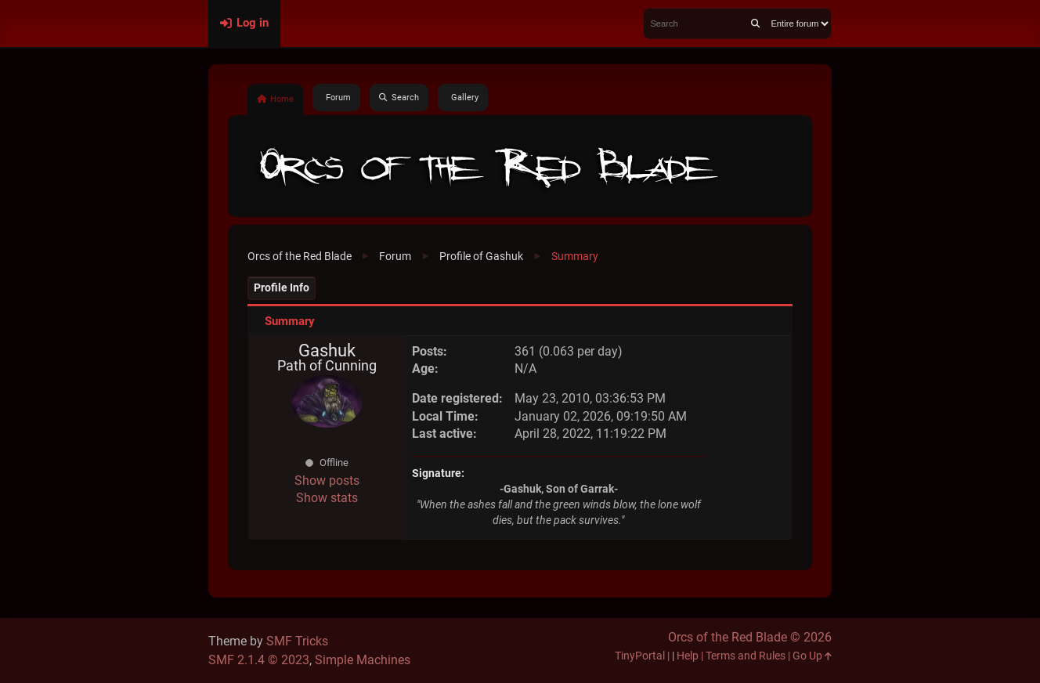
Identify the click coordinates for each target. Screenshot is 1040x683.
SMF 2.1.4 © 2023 (258, 659)
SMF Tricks (297, 641)
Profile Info (281, 288)
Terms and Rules (745, 656)
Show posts (326, 480)
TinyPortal (640, 656)
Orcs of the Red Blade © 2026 (750, 637)
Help (688, 656)
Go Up (812, 656)
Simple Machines (362, 659)
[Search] (755, 23)
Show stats (327, 497)
